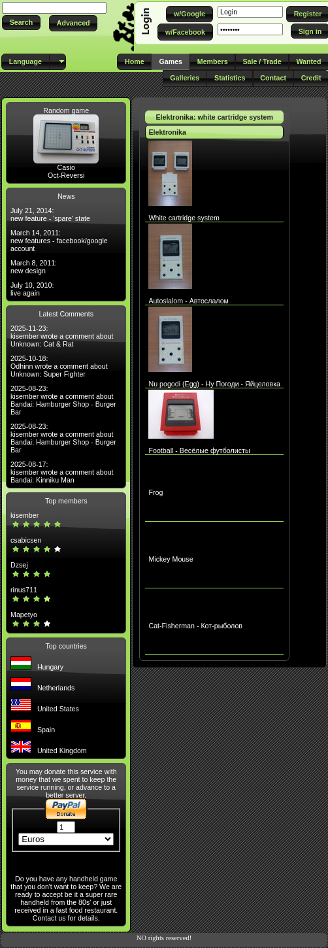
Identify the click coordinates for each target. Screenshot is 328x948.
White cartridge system (183, 218)
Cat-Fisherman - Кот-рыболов (195, 626)
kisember (24, 515)
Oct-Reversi (66, 175)
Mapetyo (23, 614)
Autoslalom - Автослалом (188, 301)
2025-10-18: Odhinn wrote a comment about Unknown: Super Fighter (59, 366)
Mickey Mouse (170, 559)
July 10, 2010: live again (32, 289)
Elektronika (167, 132)
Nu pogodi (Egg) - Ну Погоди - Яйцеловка (214, 384)
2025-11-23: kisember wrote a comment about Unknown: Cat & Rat (62, 336)
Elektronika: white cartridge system (214, 117)
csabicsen (25, 540)
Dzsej (19, 565)
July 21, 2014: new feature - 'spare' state (50, 214)
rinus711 (23, 590)
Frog (155, 492)
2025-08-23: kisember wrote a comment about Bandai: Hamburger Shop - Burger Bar (63, 400)
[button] (21, 22)
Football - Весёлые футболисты (199, 450)
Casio (66, 167)
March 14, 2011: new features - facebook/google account (59, 240)
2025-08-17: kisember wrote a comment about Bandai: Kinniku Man (62, 472)
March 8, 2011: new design (33, 267)
